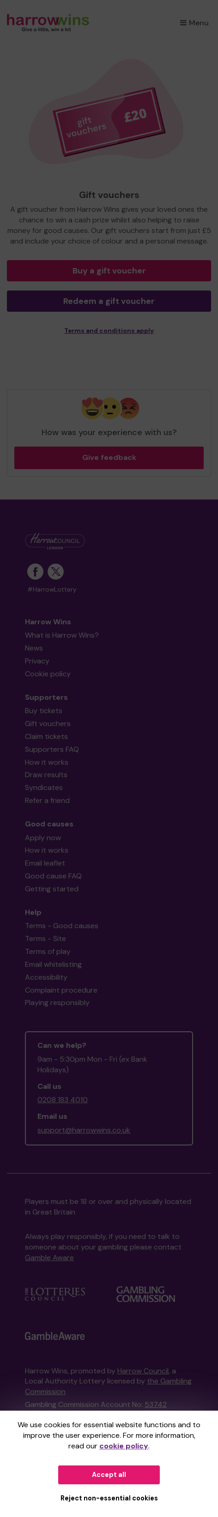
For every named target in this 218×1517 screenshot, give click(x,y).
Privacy (37, 661)
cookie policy (123, 1446)
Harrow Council (143, 1371)
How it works (46, 762)
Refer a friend (47, 800)
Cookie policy (48, 674)
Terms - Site (45, 938)
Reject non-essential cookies (109, 1498)
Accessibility (46, 977)
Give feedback (109, 457)
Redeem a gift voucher (109, 301)
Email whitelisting (53, 964)
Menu (194, 23)
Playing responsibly (57, 1002)
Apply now (43, 838)
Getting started (52, 889)
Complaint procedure (61, 990)
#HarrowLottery (52, 589)
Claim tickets (46, 736)
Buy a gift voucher (109, 270)
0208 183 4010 (62, 1099)
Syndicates (44, 787)
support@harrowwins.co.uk (83, 1130)
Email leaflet (45, 863)
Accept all (109, 1475)
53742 (156, 1404)
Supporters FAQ (52, 749)
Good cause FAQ (53, 876)
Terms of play (48, 951)
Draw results (46, 774)
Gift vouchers (48, 723)
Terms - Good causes (61, 925)
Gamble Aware (49, 1257)
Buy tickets (43, 710)
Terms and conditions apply (109, 331)
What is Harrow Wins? (62, 635)
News (34, 648)
